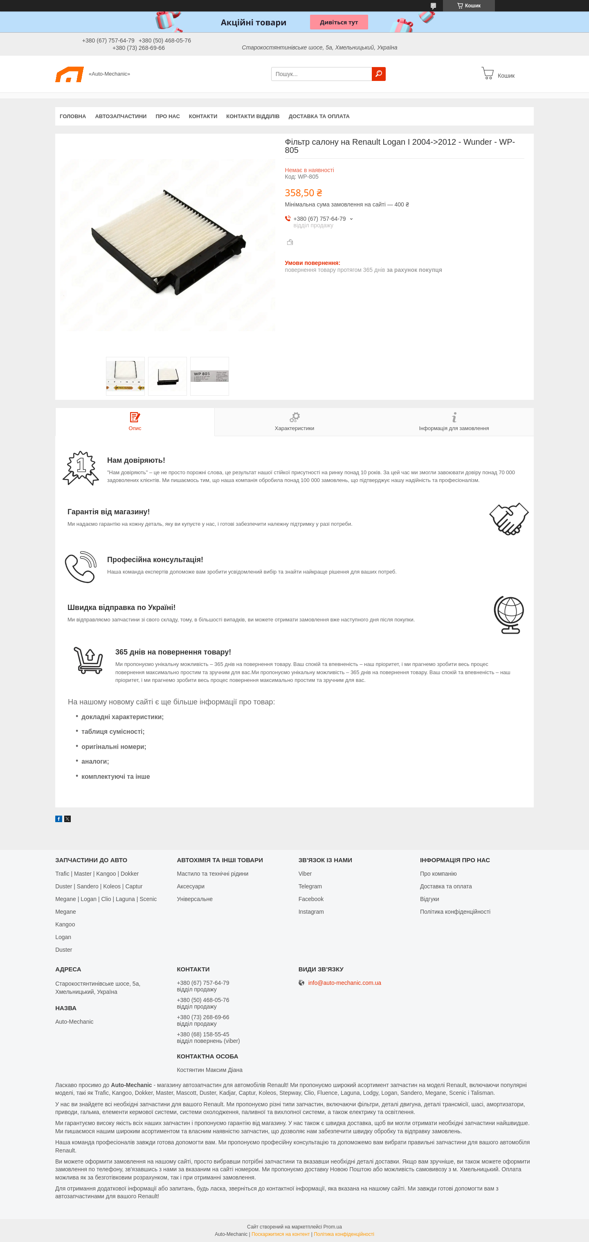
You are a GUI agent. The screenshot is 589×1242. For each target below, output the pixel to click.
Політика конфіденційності (455, 911)
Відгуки (429, 899)
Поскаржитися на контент (281, 1234)
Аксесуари (191, 886)
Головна (73, 116)
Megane (65, 911)
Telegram (310, 886)
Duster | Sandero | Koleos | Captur (98, 886)
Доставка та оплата (319, 116)
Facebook (311, 899)
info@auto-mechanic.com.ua (344, 983)
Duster (63, 949)
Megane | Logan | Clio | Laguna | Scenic (106, 899)
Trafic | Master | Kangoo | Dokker (97, 873)
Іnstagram (311, 911)
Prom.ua (333, 1227)
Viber (305, 873)
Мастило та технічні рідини (212, 873)
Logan (63, 937)
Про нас (167, 116)
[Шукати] (379, 74)
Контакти (203, 116)
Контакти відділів (252, 116)
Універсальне (195, 899)
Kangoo (65, 924)
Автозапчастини (120, 116)
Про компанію (438, 873)
